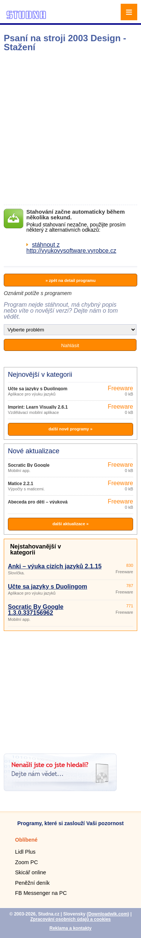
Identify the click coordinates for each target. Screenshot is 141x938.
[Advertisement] (70, 128)
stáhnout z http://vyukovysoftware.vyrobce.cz (71, 247)
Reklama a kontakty (70, 928)
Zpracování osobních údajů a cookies (70, 919)
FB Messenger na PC (41, 893)
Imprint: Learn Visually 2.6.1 (38, 407)
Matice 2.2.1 (20, 483)
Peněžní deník (32, 883)
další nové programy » (70, 429)
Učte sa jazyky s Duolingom (37, 388)
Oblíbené (26, 840)
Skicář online (30, 872)
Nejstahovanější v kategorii (35, 549)
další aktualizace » (71, 523)
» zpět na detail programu (70, 280)
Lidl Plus (25, 852)
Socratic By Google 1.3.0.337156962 (36, 610)
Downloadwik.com (108, 914)
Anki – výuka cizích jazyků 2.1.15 (55, 566)
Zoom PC (26, 862)
